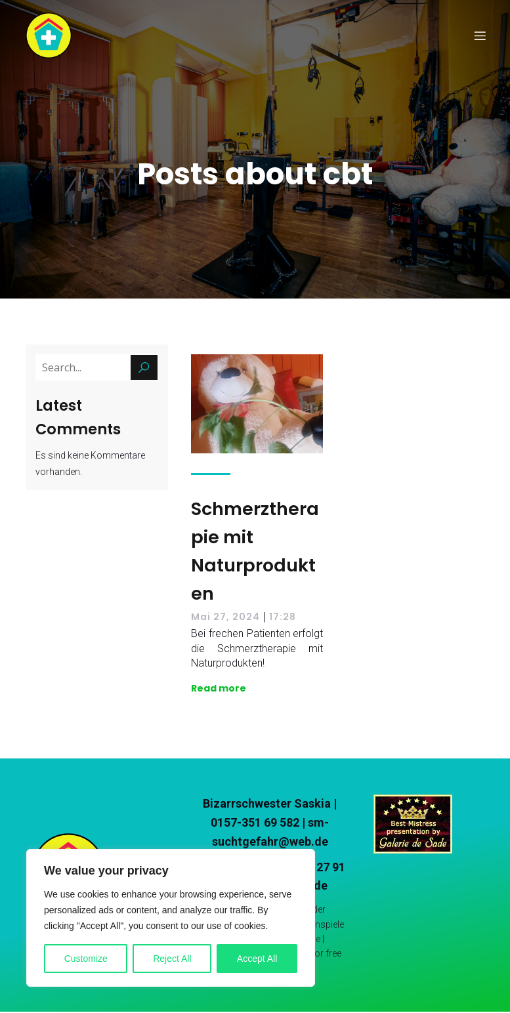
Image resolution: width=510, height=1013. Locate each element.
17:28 (282, 618)
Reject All (172, 958)
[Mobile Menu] (480, 36)
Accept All (257, 958)
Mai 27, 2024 (225, 618)
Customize (86, 958)
